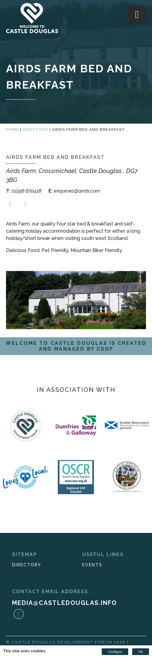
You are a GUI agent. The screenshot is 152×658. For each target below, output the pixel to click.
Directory (35, 129)
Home (12, 129)
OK (140, 651)
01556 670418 (24, 191)
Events (92, 564)
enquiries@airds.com (74, 191)
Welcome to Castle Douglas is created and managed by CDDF (76, 346)
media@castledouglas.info (64, 602)
